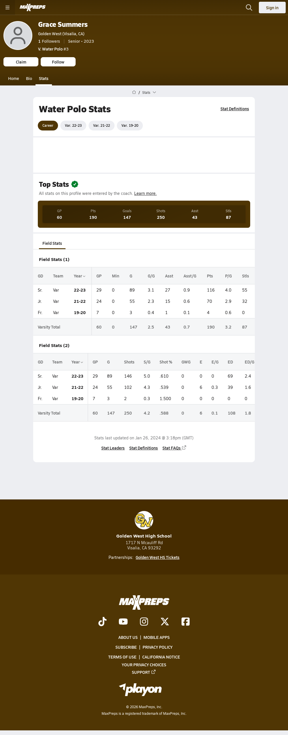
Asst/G (190, 275)
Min (115, 275)
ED (230, 361)
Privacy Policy (158, 647)
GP (99, 275)
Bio (29, 78)
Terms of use (122, 657)
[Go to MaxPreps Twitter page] (164, 622)
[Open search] (249, 7)
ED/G (249, 361)
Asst (169, 275)
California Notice (161, 657)
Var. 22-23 (73, 125)
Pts (210, 275)
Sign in (272, 7)
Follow (58, 62)
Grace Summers (63, 24)
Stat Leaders (113, 447)
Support (144, 672)
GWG (186, 361)
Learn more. (145, 193)
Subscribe (126, 647)
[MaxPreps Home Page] (134, 92)
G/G (151, 275)
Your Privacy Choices (144, 664)
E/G (215, 361)
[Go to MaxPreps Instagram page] (144, 622)
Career (47, 125)
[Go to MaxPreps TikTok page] (102, 622)
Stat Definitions (234, 108)
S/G (147, 361)
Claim (21, 62)
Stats (43, 78)
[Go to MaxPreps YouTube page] (123, 622)
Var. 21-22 (101, 125)
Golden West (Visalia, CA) (61, 33)
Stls (245, 275)
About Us (128, 637)
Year (79, 275)
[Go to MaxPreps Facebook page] (185, 622)
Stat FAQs (174, 447)
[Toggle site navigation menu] (7, 7)
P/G (228, 275)
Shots (129, 361)
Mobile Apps (156, 637)
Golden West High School (144, 525)
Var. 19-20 (129, 125)
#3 (53, 49)
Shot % (166, 361)
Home (13, 78)
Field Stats (52, 243)
